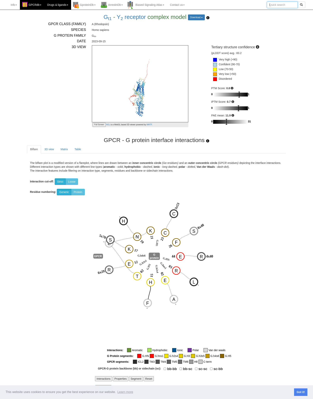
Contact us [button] (177, 4)
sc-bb (218, 369)
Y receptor (131, 17)
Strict (60, 181)
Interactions (104, 378)
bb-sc (187, 369)
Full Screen (99, 125)
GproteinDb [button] (88, 4)
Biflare (34, 149)
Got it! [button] (301, 392)
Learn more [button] (125, 392)
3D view (49, 149)
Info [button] (14, 4)
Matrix (64, 149)
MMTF (149, 125)
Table (78, 149)
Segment (136, 378)
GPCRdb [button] (35, 4)
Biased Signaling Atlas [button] (149, 4)
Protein (78, 192)
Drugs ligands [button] (57, 4)
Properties (120, 378)
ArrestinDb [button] (115, 4)
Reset (148, 378)
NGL (108, 125)
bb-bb (172, 369)
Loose (71, 181)
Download (196, 17)
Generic (64, 192)
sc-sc (202, 369)
